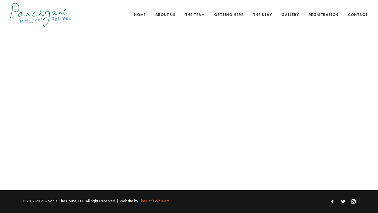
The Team (195, 14)
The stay (262, 14)
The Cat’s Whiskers (154, 201)
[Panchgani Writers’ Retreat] (40, 15)
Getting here (228, 14)
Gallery (290, 14)
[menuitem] (142, 15)
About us (165, 14)
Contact (358, 14)
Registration (323, 14)
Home (140, 14)
